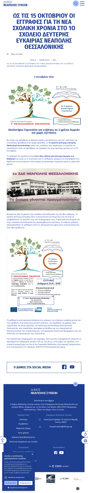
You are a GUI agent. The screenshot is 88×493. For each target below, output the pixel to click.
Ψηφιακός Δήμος (23, 428)
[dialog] (18, 471)
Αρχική (33, 60)
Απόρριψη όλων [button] (25, 483)
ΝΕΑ (54, 60)
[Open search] (76, 3)
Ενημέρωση (44, 60)
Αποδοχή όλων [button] (11, 483)
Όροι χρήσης (23, 433)
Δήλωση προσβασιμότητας (23, 437)
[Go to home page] (15, 3)
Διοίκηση (23, 419)
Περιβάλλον (23, 424)
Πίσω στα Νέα (17, 54)
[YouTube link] (72, 367)
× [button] (32, 454)
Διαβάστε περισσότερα (21, 473)
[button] (18, 487)
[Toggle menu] (82, 3)
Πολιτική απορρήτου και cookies (23, 442)
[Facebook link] (64, 367)
